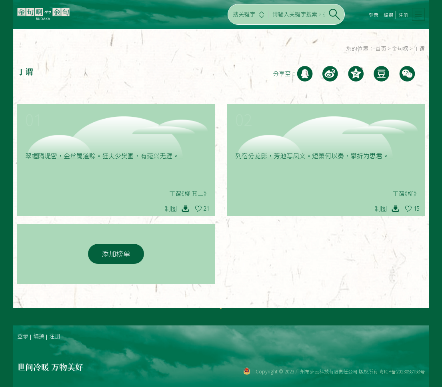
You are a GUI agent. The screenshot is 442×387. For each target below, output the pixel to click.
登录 (373, 14)
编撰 (388, 14)
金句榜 (400, 49)
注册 (403, 14)
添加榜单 (116, 253)
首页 (380, 49)
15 (416, 208)
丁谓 (419, 49)
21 (206, 208)
